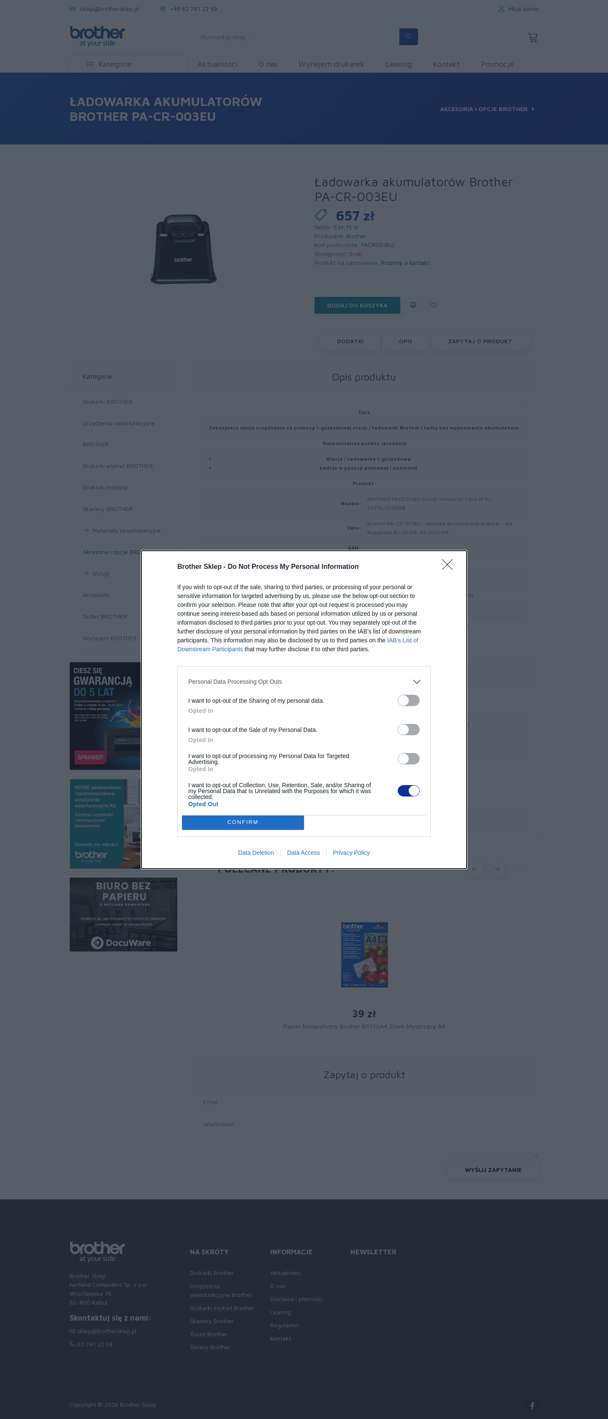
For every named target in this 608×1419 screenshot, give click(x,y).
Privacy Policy (351, 852)
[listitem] (304, 681)
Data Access (303, 852)
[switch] (409, 700)
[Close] (450, 567)
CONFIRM (243, 822)
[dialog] (304, 710)
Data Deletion (256, 852)
